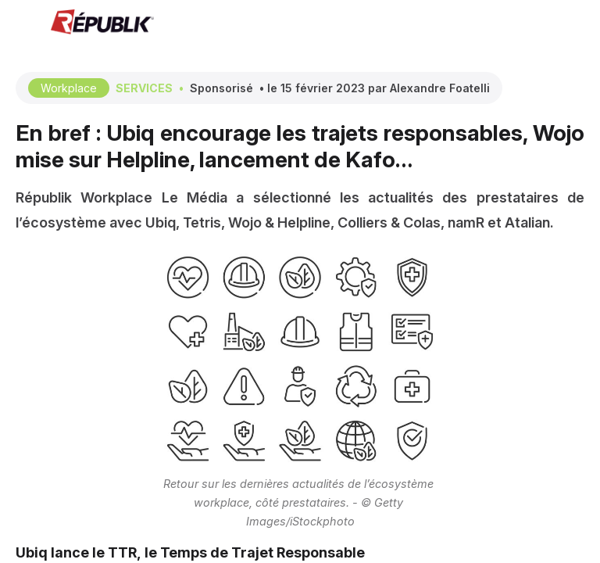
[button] (23, 23)
